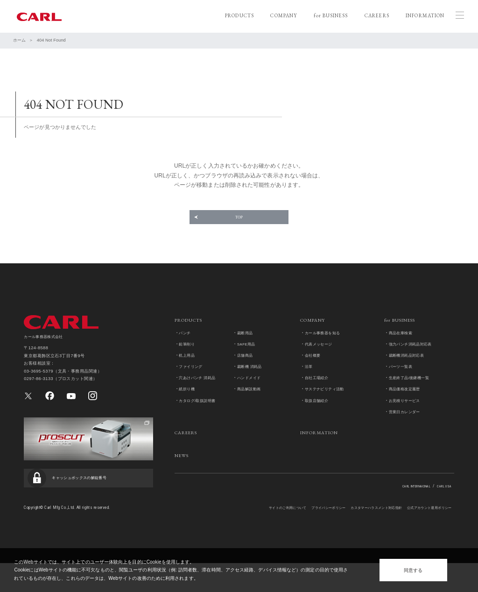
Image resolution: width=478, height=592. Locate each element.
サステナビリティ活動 (329, 406)
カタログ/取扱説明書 (201, 417)
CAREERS (377, 15)
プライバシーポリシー (292, 536)
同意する (413, 570)
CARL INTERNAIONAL (402, 502)
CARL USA (441, 502)
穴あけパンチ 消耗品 (201, 394)
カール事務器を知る (327, 349)
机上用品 (188, 371)
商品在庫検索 (403, 349)
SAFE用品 (248, 360)
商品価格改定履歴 (408, 406)
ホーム (19, 40)
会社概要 (314, 371)
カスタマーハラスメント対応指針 (354, 536)
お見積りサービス (408, 417)
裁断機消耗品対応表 (411, 371)
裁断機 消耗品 (252, 383)
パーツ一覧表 (403, 383)
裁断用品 (247, 349)
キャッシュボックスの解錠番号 (89, 503)
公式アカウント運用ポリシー (422, 536)
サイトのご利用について (239, 536)
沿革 (310, 383)
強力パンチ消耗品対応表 (416, 360)
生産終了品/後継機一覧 (414, 394)
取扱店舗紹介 (319, 417)
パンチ (186, 349)
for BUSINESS (331, 15)
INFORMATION (425, 15)
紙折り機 (188, 406)
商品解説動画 (252, 406)
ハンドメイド (252, 394)
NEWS (184, 472)
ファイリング (193, 383)
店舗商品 (247, 371)
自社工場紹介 (319, 394)
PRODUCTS (239, 15)
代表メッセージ (322, 360)
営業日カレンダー (408, 428)
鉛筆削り (188, 360)
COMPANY (283, 15)
